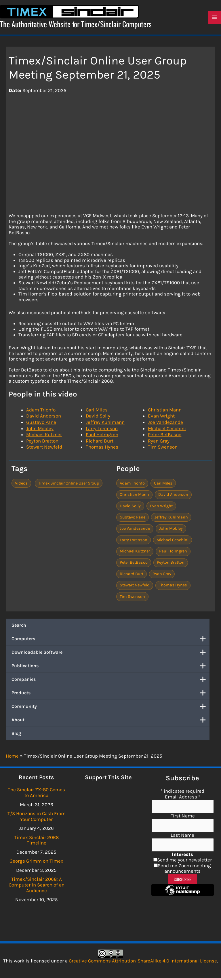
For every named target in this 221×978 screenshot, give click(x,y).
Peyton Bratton (42, 442)
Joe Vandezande (165, 424)
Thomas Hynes (102, 449)
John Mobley (40, 430)
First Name (182, 816)
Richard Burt (99, 442)
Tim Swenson (163, 449)
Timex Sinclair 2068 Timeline (36, 840)
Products (110, 694)
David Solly (98, 418)
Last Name (182, 835)
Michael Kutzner (44, 436)
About (110, 722)
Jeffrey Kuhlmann (105, 424)
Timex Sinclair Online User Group (68, 485)
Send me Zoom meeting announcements (184, 868)
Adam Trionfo (41, 411)
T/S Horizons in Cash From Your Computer (36, 816)
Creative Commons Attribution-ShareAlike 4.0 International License (143, 961)
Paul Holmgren (102, 436)
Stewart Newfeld (44, 449)
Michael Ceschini (167, 430)
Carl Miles (97, 411)
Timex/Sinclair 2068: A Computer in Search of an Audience (36, 884)
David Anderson (43, 418)
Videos (21, 485)
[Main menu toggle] (214, 18)
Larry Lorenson (102, 430)
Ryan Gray (158, 442)
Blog (16, 735)
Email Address (182, 797)
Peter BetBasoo (164, 436)
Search (19, 627)
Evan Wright (161, 418)
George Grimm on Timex (36, 861)
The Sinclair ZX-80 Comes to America (36, 792)
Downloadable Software (110, 654)
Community (110, 708)
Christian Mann (165, 411)
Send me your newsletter (184, 860)
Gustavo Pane (41, 424)
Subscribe (182, 879)
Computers (110, 640)
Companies (110, 681)
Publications (110, 667)
